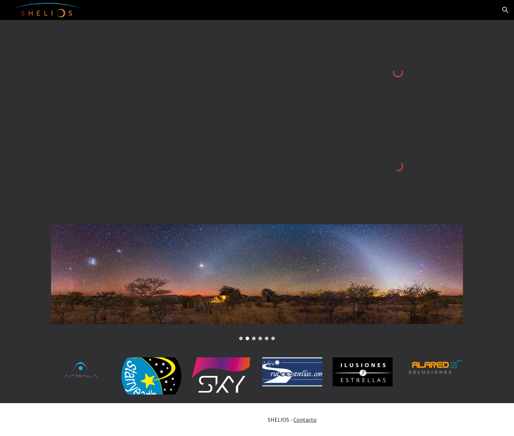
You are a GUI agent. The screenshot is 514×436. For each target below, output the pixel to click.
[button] (505, 10)
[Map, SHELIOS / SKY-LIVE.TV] (186, 118)
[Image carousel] (257, 282)
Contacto (305, 419)
